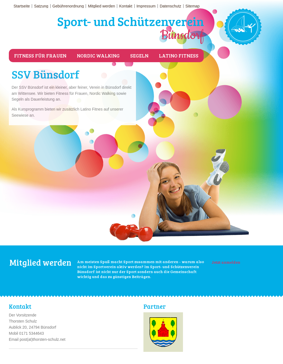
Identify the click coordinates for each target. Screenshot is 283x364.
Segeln (139, 55)
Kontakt (125, 6)
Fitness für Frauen (40, 55)
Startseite (22, 6)
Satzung (41, 6)
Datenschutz (170, 6)
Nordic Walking (98, 55)
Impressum (146, 6)
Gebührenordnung (68, 6)
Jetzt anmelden (226, 262)
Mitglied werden (101, 6)
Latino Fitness (178, 55)
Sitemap (192, 6)
